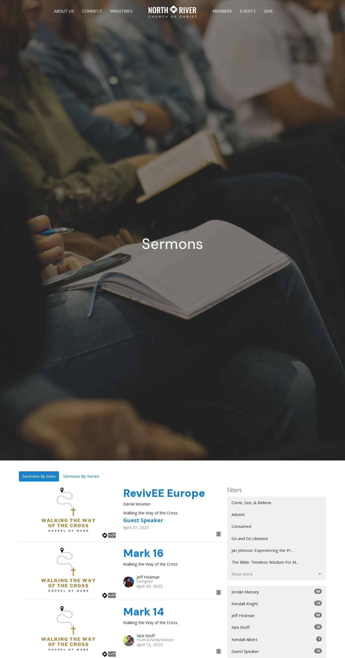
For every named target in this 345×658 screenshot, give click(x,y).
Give (268, 11)
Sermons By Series (81, 476)
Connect (92, 11)
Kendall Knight (277, 603)
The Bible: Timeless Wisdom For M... (265, 562)
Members (222, 11)
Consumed (241, 526)
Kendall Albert (277, 639)
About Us (64, 11)
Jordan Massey (277, 591)
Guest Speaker (277, 651)
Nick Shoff (277, 627)
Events (248, 11)
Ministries (121, 11)
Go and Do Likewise (250, 538)
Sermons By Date (39, 476)
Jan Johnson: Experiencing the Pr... (262, 550)
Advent (238, 514)
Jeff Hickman (277, 615)
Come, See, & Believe (251, 502)
